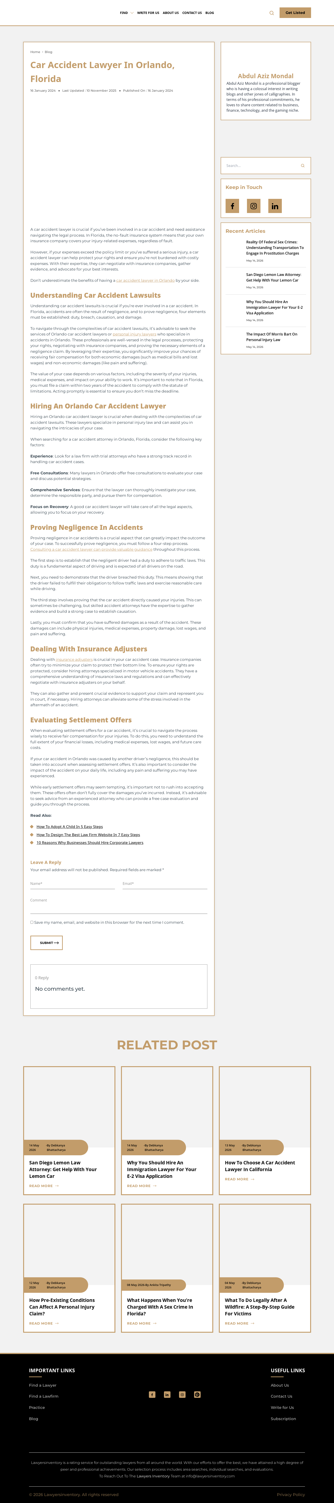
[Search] (302, 165)
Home (35, 52)
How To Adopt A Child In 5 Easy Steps (70, 826)
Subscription (283, 1418)
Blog (209, 13)
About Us (171, 13)
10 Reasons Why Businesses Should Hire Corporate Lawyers (90, 842)
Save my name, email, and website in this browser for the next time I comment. (109, 922)
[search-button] (271, 12)
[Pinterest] (197, 1394)
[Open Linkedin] (275, 206)
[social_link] (152, 1394)
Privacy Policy (291, 1494)
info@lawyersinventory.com (210, 1476)
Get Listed (295, 13)
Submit (49, 942)
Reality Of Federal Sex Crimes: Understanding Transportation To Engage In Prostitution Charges (275, 248)
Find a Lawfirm (43, 1396)
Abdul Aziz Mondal (266, 76)
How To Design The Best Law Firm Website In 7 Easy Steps (88, 834)
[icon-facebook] (232, 206)
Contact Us (192, 13)
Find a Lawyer (42, 1385)
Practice (37, 1407)
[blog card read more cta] (66, 1186)
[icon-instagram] (253, 206)
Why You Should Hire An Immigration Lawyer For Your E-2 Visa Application (274, 307)
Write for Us (148, 13)
